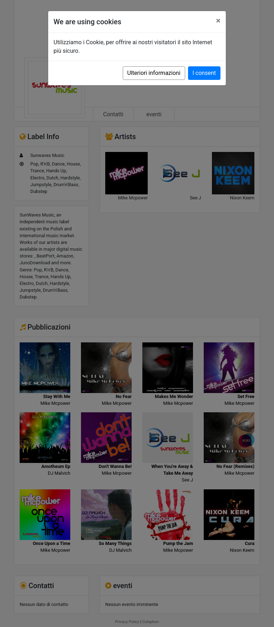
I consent (204, 73)
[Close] (218, 20)
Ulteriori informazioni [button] (154, 73)
